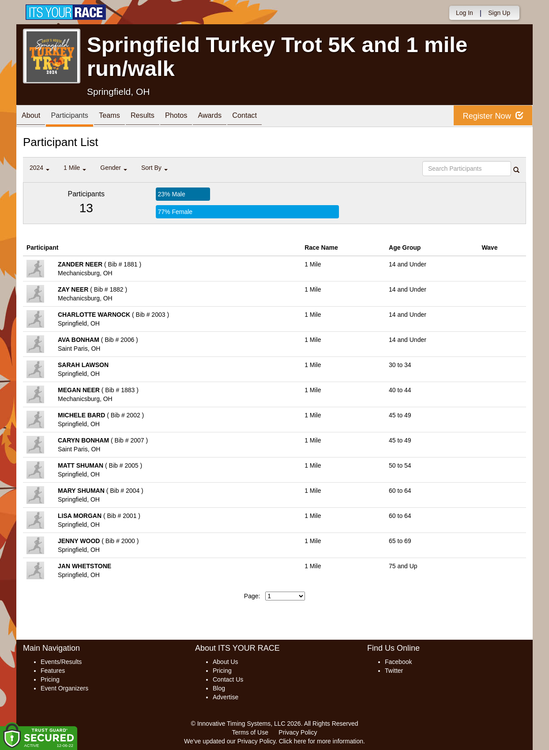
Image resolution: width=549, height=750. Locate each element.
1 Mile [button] (75, 167)
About (33, 116)
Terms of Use (250, 732)
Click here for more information (321, 741)
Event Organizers (64, 688)
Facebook (398, 661)
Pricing (50, 679)
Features (53, 670)
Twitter (394, 670)
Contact (273, 116)
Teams (121, 116)
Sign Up (499, 12)
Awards (234, 116)
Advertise (225, 697)
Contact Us (228, 679)
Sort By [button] (154, 167)
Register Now (490, 116)
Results (158, 116)
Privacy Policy (297, 732)
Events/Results (61, 661)
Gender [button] (113, 167)
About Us (225, 661)
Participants (76, 116)
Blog (219, 688)
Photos (195, 116)
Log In (464, 12)
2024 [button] (39, 167)
